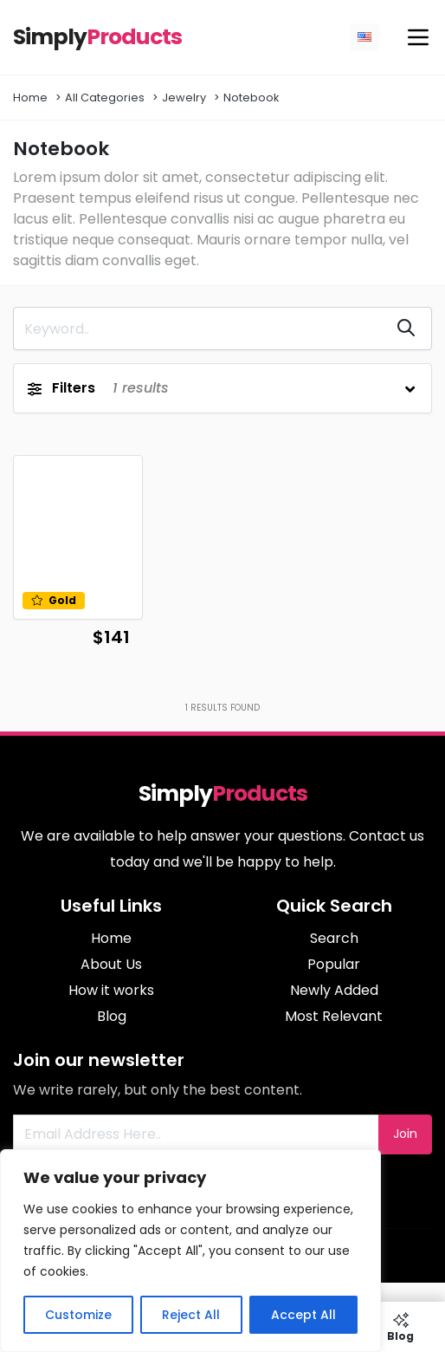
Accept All (303, 1314)
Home (30, 97)
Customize (78, 1314)
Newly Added (334, 990)
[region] (190, 1250)
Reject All (191, 1314)
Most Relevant (334, 1016)
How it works (111, 990)
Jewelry (184, 97)
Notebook (251, 97)
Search (334, 938)
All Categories (105, 97)
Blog (111, 1016)
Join (405, 1133)
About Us (111, 964)
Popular (333, 964)
